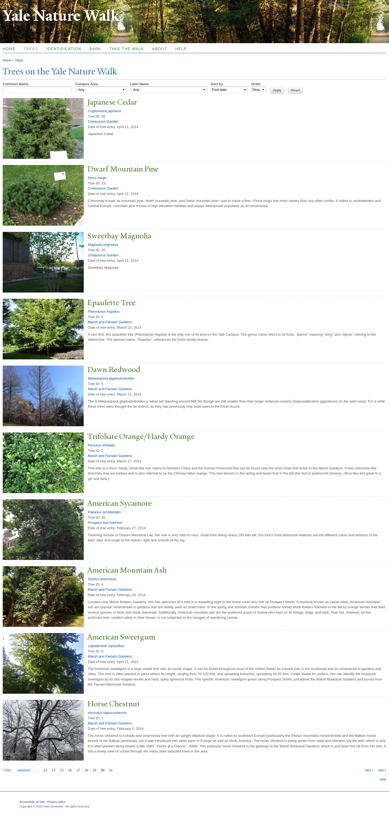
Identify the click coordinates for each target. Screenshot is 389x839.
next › (369, 770)
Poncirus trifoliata (101, 445)
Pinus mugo (97, 178)
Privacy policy (56, 801)
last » (382, 770)
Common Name (15, 84)
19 (94, 770)
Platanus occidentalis (104, 512)
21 (111, 770)
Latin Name (139, 84)
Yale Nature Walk (61, 16)
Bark (95, 49)
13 (45, 770)
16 (70, 770)
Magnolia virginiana (103, 245)
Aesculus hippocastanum (107, 713)
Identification (63, 49)
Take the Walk (126, 49)
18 (86, 770)
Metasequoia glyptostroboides (111, 378)
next (383, 779)
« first (7, 770)
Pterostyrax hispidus (103, 312)
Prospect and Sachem (105, 523)
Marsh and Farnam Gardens (110, 322)
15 (61, 770)
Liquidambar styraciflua (106, 646)
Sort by (217, 84)
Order (256, 84)
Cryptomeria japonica (104, 111)
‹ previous (23, 770)
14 (53, 770)
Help (180, 49)
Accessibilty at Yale (32, 801)
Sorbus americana (102, 579)
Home (7, 60)
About (159, 49)
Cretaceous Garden (103, 121)
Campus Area (86, 84)
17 (78, 770)
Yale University (18, 4)
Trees (31, 49)
